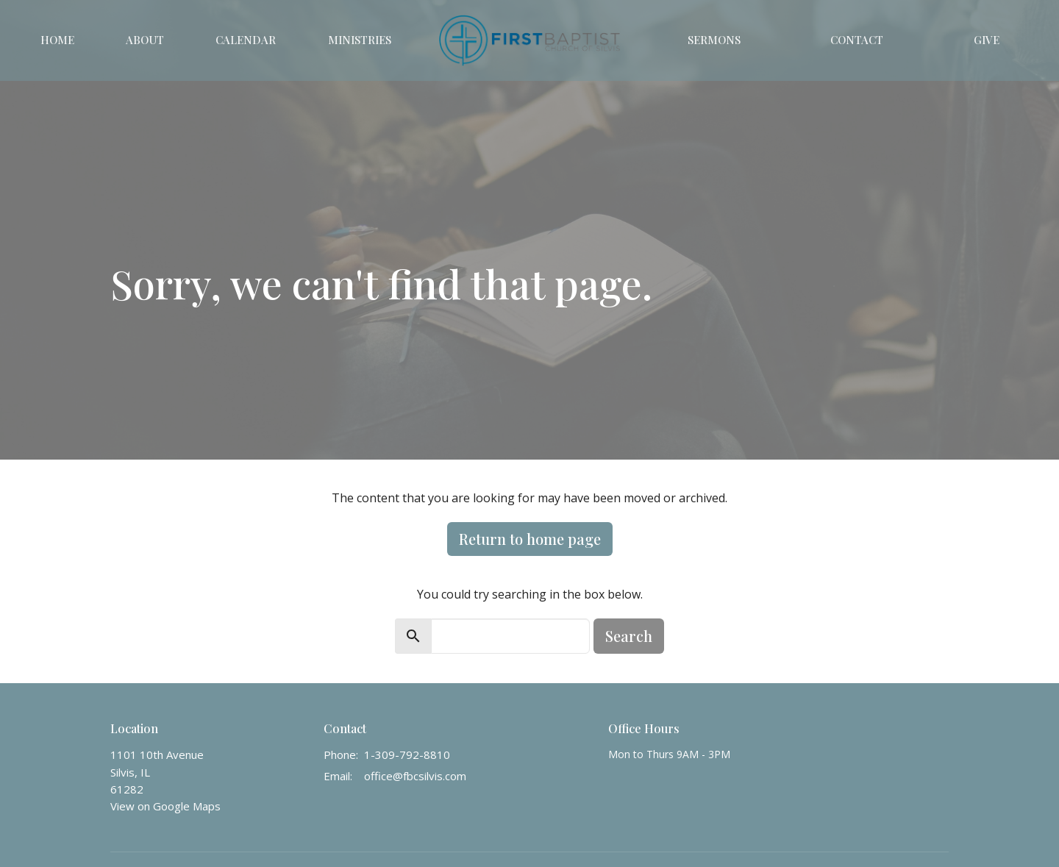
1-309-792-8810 (407, 754)
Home (57, 39)
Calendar (245, 39)
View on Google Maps (165, 806)
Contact (856, 39)
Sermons (714, 39)
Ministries (359, 39)
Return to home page (530, 539)
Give (986, 39)
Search (628, 636)
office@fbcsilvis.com (415, 775)
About (145, 39)
